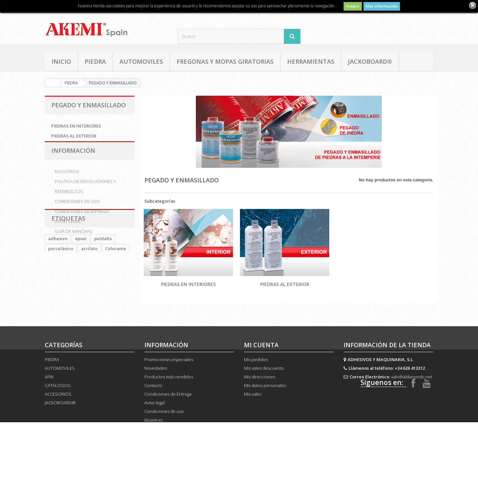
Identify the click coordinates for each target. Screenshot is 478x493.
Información (73, 160)
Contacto (153, 411)
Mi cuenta (261, 370)
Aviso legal (68, 228)
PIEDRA (95, 61)
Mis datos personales (265, 411)
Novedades (155, 393)
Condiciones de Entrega (82, 218)
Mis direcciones (259, 402)
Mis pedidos (256, 385)
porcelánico (60, 293)
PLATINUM (59, 303)
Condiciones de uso (77, 208)
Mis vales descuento (264, 393)
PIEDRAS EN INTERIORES (76, 126)
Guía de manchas (73, 238)
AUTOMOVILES (141, 61)
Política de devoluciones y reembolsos (85, 193)
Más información (382, 6)
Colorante (115, 293)
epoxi (81, 283)
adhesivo (57, 283)
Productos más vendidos (168, 402)
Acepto (352, 6)
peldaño (103, 283)
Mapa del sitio (158, 471)
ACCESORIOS (58, 419)
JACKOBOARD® (370, 61)
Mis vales (253, 419)
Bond (84, 303)
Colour (104, 303)
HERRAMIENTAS (310, 61)
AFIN (49, 402)
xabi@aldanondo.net (411, 402)
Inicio (61, 61)
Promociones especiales (168, 385)
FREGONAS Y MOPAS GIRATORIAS (225, 61)
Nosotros (67, 178)
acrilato (89, 293)
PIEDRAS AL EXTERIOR (73, 136)
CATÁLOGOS (58, 411)
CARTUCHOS (61, 313)
